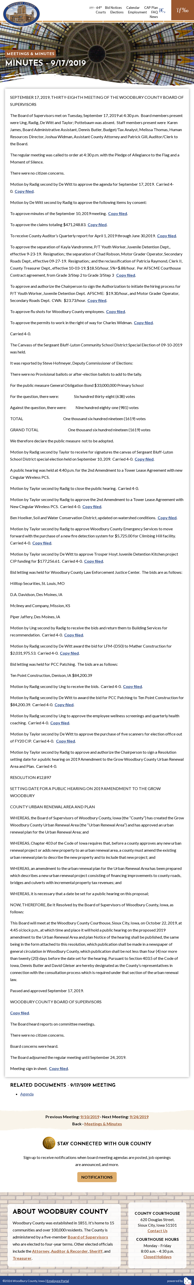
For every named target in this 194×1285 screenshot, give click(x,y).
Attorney (41, 1251)
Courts (101, 12)
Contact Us (157, 1230)
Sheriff (96, 1251)
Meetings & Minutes (30, 54)
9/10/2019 (89, 1116)
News (154, 17)
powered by (179, 1281)
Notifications (97, 1177)
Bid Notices (113, 8)
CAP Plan (151, 8)
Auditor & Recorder (69, 1251)
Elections (117, 12)
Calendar (133, 8)
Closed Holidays (157, 1256)
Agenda (27, 1093)
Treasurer (22, 1258)
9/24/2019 (139, 1116)
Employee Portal (58, 1281)
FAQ (154, 12)
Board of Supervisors (88, 1236)
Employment (137, 12)
